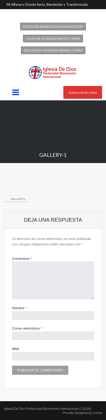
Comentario (22, 259)
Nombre (19, 308)
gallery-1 (16, 198)
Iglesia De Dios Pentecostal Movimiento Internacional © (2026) (47, 409)
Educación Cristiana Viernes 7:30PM (53, 50)
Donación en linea (83, 92)
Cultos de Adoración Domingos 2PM (53, 26)
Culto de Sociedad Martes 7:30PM (53, 39)
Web (15, 349)
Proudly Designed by (82, 413)
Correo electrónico (27, 328)
